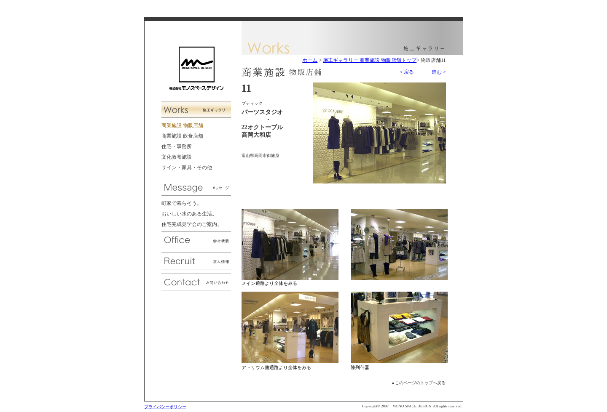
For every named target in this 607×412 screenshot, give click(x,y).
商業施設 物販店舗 (182, 125)
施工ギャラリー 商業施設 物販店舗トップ (369, 60)
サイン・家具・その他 (186, 167)
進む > (439, 72)
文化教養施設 (176, 157)
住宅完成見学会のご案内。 (191, 224)
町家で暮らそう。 (181, 203)
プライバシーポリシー (165, 406)
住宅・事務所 (176, 146)
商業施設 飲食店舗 (182, 136)
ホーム (309, 60)
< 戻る (407, 72)
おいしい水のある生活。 (189, 214)
